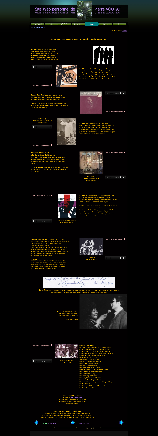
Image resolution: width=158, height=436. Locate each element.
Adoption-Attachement (69, 428)
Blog (95, 428)
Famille (61, 428)
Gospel (124, 31)
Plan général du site (102, 428)
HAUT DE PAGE (84, 423)
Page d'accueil (54, 428)
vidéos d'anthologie (76, 397)
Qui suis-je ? (90, 428)
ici (51, 85)
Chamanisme (79, 428)
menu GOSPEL (51, 423)
